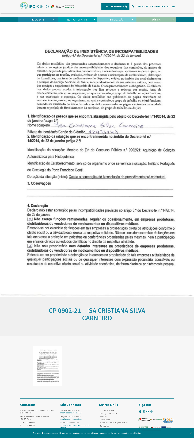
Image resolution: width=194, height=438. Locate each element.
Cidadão (117, 19)
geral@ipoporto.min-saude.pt (71, 419)
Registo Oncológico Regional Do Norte (114, 423)
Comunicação (105, 420)
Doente (37, 19)
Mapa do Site (104, 426)
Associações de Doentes (108, 413)
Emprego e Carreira (107, 410)
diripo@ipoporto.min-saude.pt (71, 413)
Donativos (103, 416)
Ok (151, 433)
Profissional (77, 19)
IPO (156, 19)
